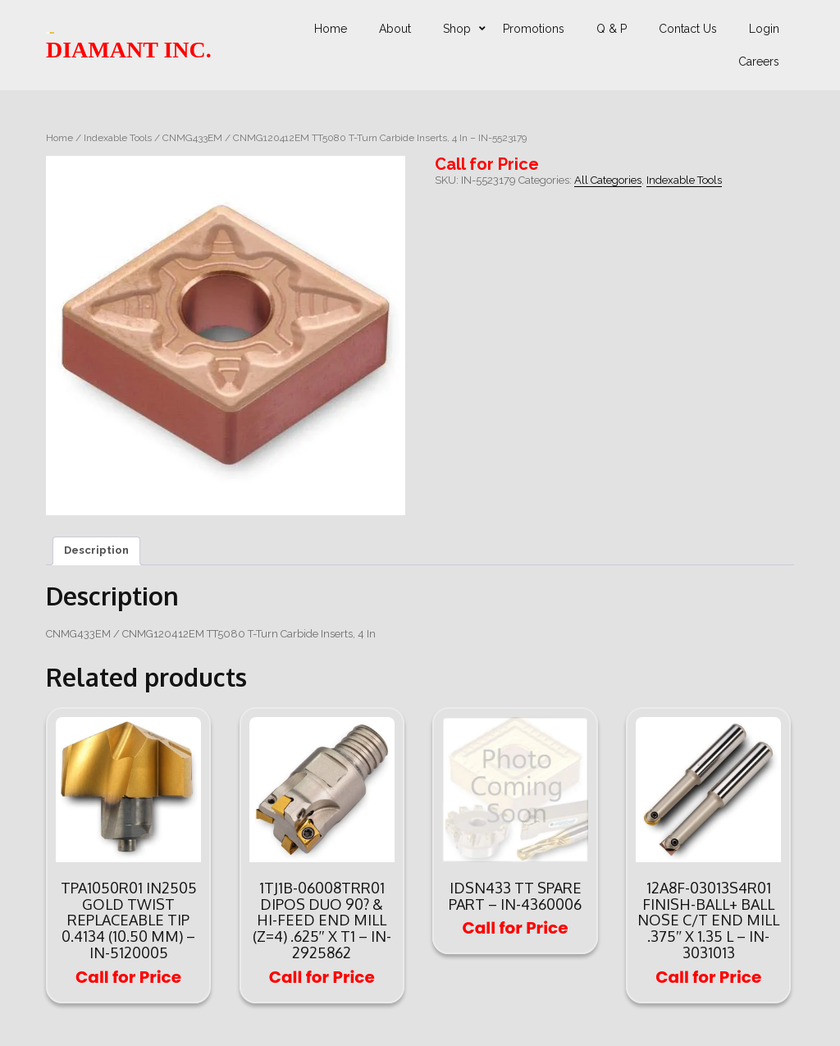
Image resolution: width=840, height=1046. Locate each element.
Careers (758, 61)
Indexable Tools (118, 138)
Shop (457, 28)
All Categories (607, 180)
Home (330, 28)
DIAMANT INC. (129, 49)
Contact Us (688, 28)
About (395, 28)
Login (764, 28)
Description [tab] (96, 550)
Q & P (611, 28)
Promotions (533, 28)
